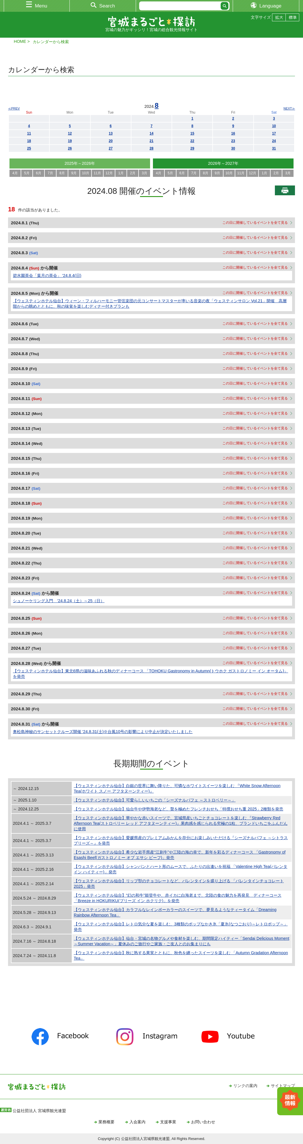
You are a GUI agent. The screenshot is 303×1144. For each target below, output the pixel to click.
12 (70, 133)
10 (274, 126)
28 (151, 148)
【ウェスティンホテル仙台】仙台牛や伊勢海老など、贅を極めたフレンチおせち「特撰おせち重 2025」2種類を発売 (178, 809)
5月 (27, 173)
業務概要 (106, 1122)
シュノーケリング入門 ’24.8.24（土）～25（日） (58, 600)
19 (70, 141)
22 (192, 141)
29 (192, 148)
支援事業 (168, 1122)
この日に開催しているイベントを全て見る (255, 223)
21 (151, 141)
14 (151, 133)
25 (29, 148)
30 (233, 148)
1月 (121, 173)
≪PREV (14, 108)
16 (233, 133)
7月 (50, 173)
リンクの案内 (245, 1085)
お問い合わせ (203, 1122)
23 (233, 141)
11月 (97, 173)
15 (192, 133)
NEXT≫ (289, 108)
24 (274, 141)
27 (110, 148)
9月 (74, 173)
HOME (20, 41)
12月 (109, 173)
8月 (62, 173)
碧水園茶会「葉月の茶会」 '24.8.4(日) (47, 275)
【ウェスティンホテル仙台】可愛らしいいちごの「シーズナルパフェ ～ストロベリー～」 (155, 800)
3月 (144, 173)
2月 (132, 173)
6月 (38, 173)
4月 (15, 173)
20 (110, 141)
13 (110, 133)
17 (274, 133)
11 (29, 133)
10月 (85, 173)
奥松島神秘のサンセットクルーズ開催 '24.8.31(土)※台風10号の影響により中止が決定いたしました (103, 731)
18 (29, 141)
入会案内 (137, 1122)
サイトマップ (283, 1085)
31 (274, 148)
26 (70, 148)
